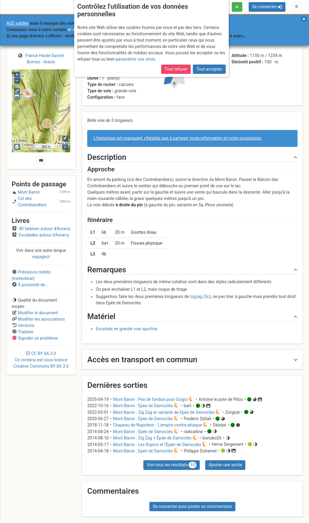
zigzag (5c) (200, 296)
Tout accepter (209, 69)
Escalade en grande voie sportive (126, 328)
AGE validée (17, 23)
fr (296, 6)
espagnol (40, 256)
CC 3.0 (40, 360)
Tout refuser (175, 69)
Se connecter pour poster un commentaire (192, 506)
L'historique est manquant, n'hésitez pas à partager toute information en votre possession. (178, 138)
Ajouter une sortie (225, 464)
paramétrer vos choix (135, 59)
